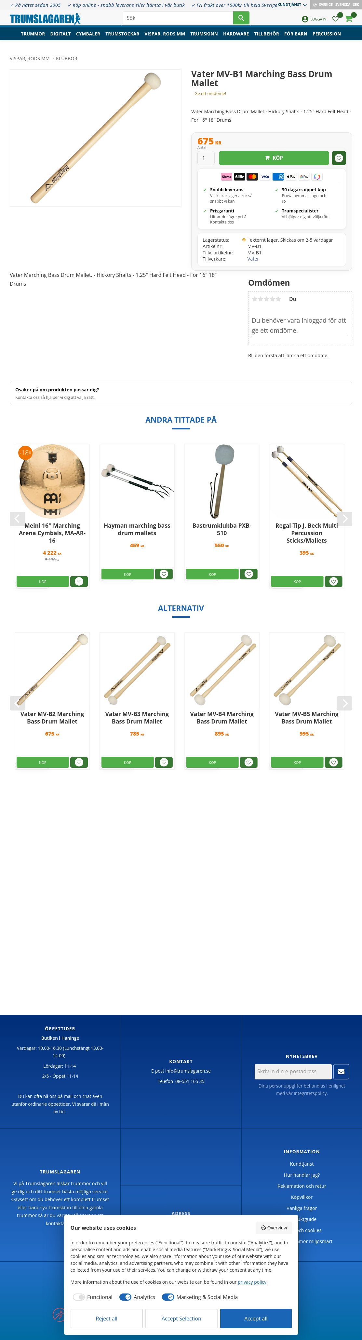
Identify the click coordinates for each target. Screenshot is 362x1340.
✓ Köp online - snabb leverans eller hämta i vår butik (126, 5)
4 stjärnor (272, 299)
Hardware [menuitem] (236, 37)
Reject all (106, 1318)
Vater (253, 259)
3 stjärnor (266, 299)
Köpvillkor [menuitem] (302, 1197)
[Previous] (17, 519)
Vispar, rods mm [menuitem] (165, 37)
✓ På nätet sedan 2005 (35, 5)
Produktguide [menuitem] (302, 1219)
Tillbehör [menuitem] (266, 37)
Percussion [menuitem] (327, 37)
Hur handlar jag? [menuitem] (302, 1175)
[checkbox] (92, 1297)
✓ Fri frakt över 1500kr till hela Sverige (234, 5)
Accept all (255, 1318)
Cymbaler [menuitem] (88, 37)
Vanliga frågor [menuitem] (302, 1208)
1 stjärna (255, 299)
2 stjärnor (260, 299)
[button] (335, 21)
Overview (274, 1228)
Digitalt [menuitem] (60, 37)
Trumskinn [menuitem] (204, 37)
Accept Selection (181, 1318)
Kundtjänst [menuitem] (289, 4)
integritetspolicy (310, 1093)
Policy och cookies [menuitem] (302, 1230)
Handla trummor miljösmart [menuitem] (301, 1241)
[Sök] (241, 19)
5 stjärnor (278, 299)
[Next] (344, 519)
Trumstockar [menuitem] (122, 37)
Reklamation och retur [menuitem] (301, 1186)
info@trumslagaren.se (188, 1071)
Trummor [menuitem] (33, 37)
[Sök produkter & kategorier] (178, 19)
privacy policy (252, 1282)
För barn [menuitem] (295, 37)
